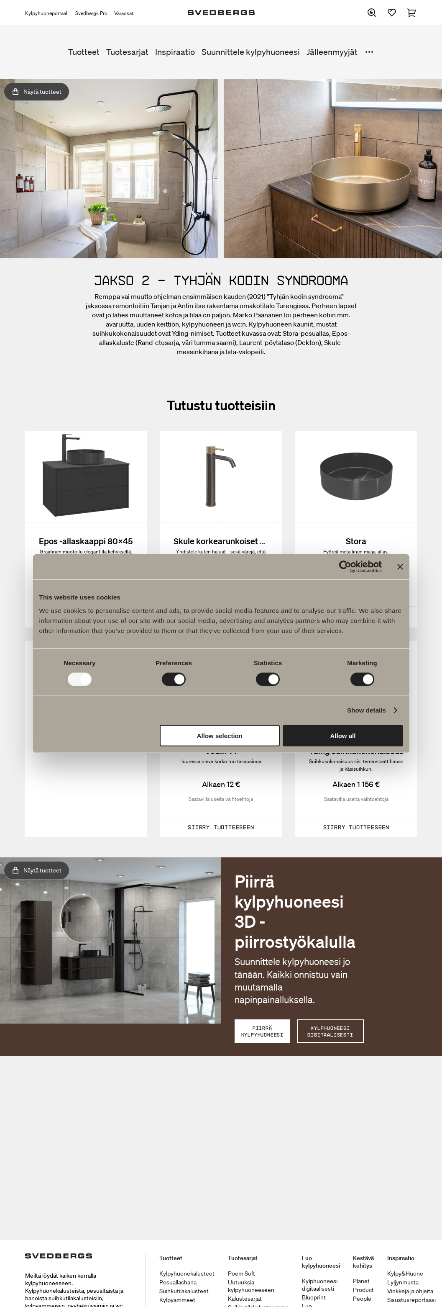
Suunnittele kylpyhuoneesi (251, 52)
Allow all (343, 735)
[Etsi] (372, 13)
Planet (361, 1281)
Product (363, 1290)
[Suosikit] (392, 13)
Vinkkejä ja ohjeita (410, 1291)
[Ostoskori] (412, 13)
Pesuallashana (178, 1282)
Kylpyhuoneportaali (47, 13)
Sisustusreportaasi (411, 1300)
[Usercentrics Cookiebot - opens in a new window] (345, 567)
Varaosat (123, 13)
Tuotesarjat (127, 52)
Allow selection (220, 735)
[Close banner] (400, 567)
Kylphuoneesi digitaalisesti (319, 1284)
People (362, 1298)
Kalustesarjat (245, 1298)
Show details (366, 710)
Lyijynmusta (403, 1282)
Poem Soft (241, 1273)
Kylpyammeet (177, 1300)
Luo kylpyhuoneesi (321, 1261)
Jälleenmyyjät (332, 52)
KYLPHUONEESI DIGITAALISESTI (330, 1031)
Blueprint (314, 1297)
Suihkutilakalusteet (184, 1291)
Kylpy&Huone (405, 1273)
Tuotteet (84, 52)
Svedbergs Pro (91, 13)
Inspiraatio (175, 52)
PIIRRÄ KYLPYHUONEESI (262, 1031)
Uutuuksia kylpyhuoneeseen (251, 1286)
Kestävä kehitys (363, 1261)
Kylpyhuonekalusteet (187, 1273)
